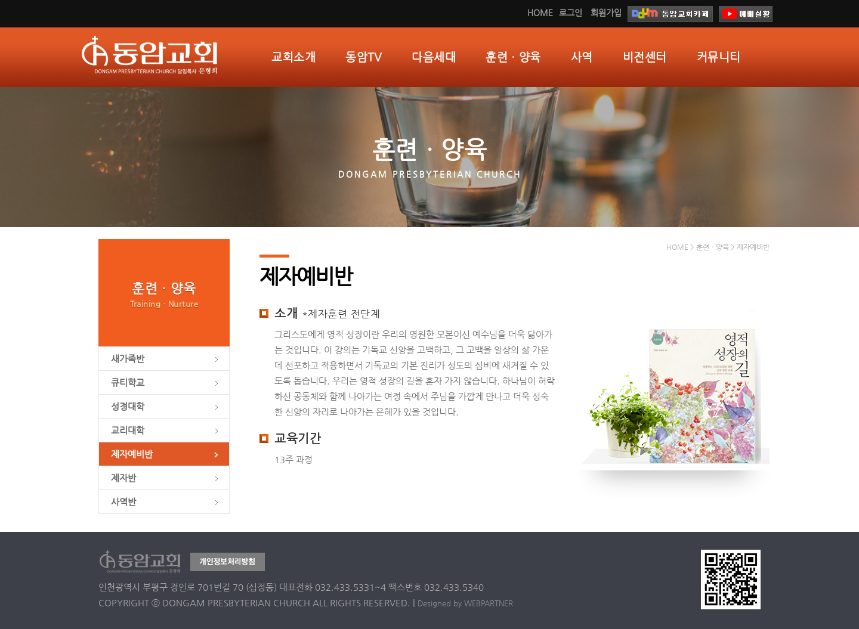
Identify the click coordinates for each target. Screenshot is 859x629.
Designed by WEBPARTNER (465, 603)
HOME (540, 12)
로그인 (570, 12)
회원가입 (606, 12)
